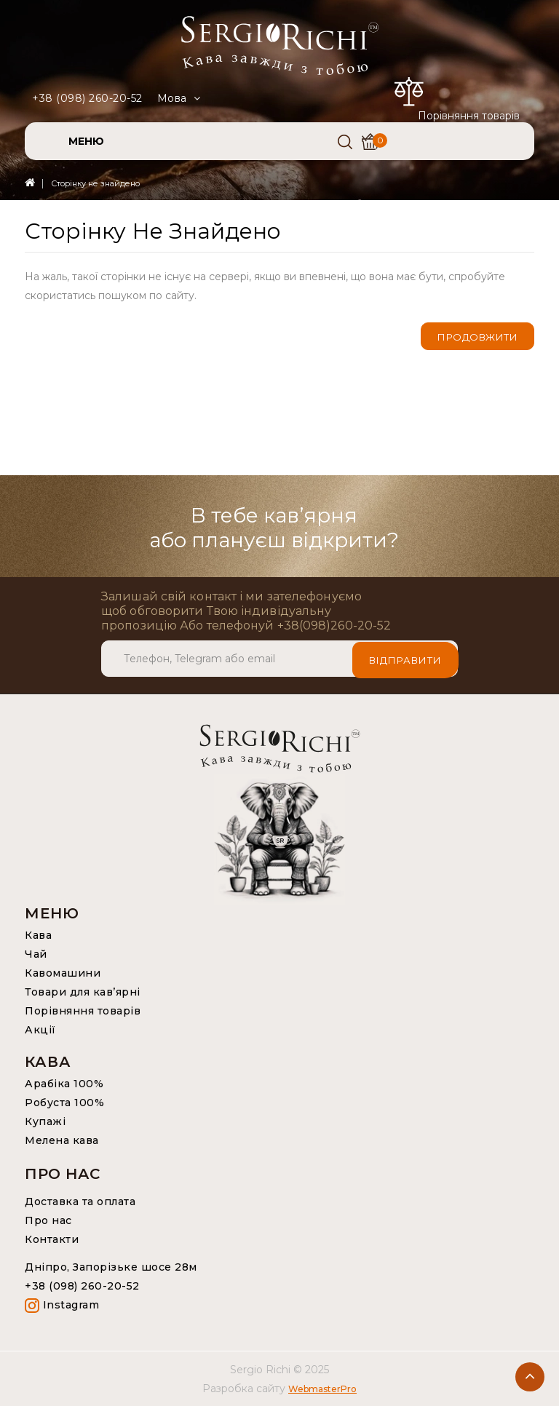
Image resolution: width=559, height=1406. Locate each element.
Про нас (48, 1220)
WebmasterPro (322, 1388)
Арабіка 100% (64, 1083)
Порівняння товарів (82, 1010)
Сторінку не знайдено (95, 183)
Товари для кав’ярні (82, 991)
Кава (38, 935)
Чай (36, 954)
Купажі (45, 1121)
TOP (529, 1376)
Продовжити (477, 337)
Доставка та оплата (80, 1201)
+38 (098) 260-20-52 (87, 98)
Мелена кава (62, 1140)
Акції (40, 1029)
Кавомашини (62, 973)
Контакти (52, 1239)
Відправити (405, 658)
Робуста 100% (64, 1102)
